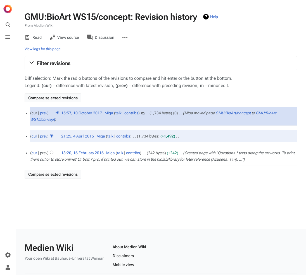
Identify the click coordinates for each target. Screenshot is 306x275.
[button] (160, 63)
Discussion (100, 37)
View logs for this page (43, 49)
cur (34, 136)
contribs (131, 113)
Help (214, 17)
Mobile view (123, 264)
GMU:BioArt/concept (233, 113)
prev (43, 113)
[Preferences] (7, 254)
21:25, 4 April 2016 (77, 136)
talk (118, 113)
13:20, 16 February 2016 (82, 153)
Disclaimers (123, 256)
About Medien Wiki (129, 247)
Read (33, 37)
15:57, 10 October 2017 (81, 113)
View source (64, 37)
